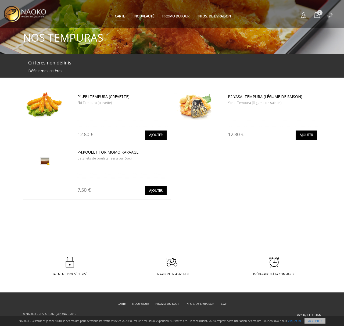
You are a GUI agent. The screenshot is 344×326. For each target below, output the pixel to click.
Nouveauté (144, 16)
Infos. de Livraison (214, 16)
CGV (224, 304)
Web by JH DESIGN (309, 315)
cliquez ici (294, 321)
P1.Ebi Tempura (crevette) (103, 96)
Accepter (315, 321)
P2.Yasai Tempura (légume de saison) (265, 96)
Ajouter (156, 135)
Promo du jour (175, 16)
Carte (120, 16)
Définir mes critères (45, 70)
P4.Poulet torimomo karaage (107, 152)
